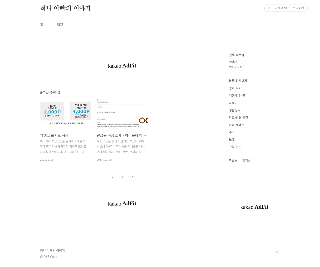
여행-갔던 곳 (237, 95)
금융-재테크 (236, 125)
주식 (232, 132)
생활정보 (234, 110)
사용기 (233, 103)
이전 (112, 176)
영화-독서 (235, 88)
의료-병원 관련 (238, 117)
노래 (232, 139)
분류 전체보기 (238, 80)
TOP (276, 252)
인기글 (246, 160)
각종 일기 (235, 146)
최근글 (233, 160)
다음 (132, 176)
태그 (60, 24)
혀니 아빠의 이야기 (65, 9)
